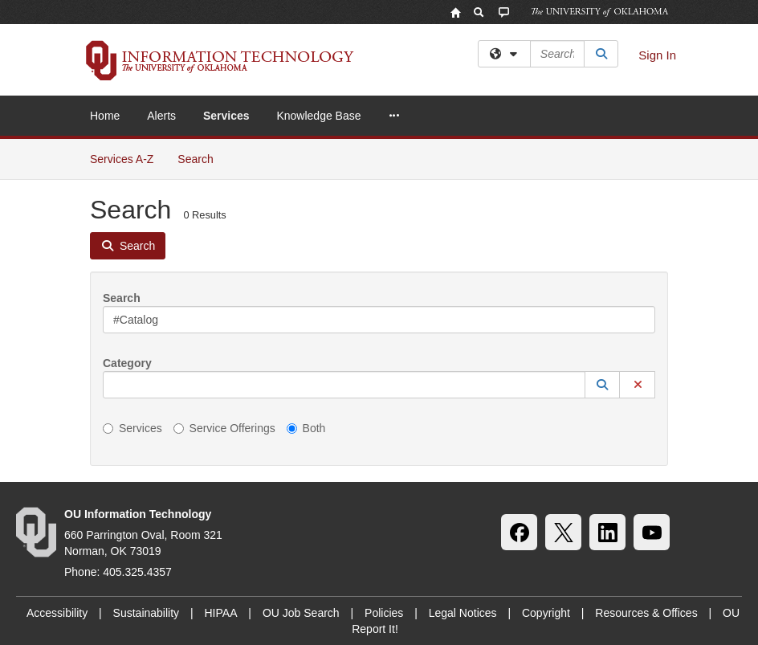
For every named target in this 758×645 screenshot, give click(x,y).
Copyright (546, 612)
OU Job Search (301, 612)
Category (127, 363)
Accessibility (57, 612)
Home (105, 115)
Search (201, 157)
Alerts (161, 115)
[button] (602, 384)
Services (226, 115)
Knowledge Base (318, 115)
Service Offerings (224, 428)
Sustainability (146, 612)
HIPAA (221, 612)
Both (306, 428)
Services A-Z (121, 159)
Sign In (657, 55)
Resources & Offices (646, 612)
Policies (384, 612)
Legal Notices (463, 612)
